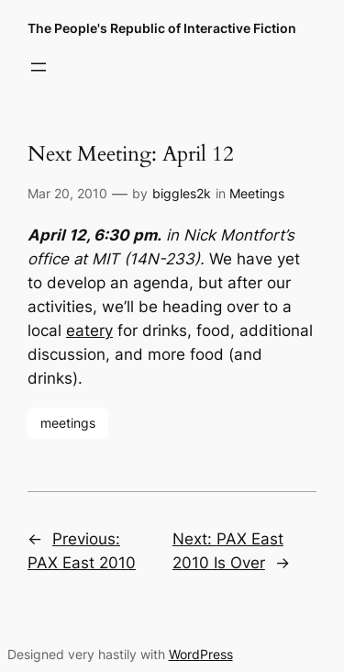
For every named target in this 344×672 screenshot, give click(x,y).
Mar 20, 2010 (67, 193)
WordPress (201, 654)
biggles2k (181, 193)
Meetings (256, 193)
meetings (67, 423)
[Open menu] (39, 67)
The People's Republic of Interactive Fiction (162, 28)
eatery (89, 330)
